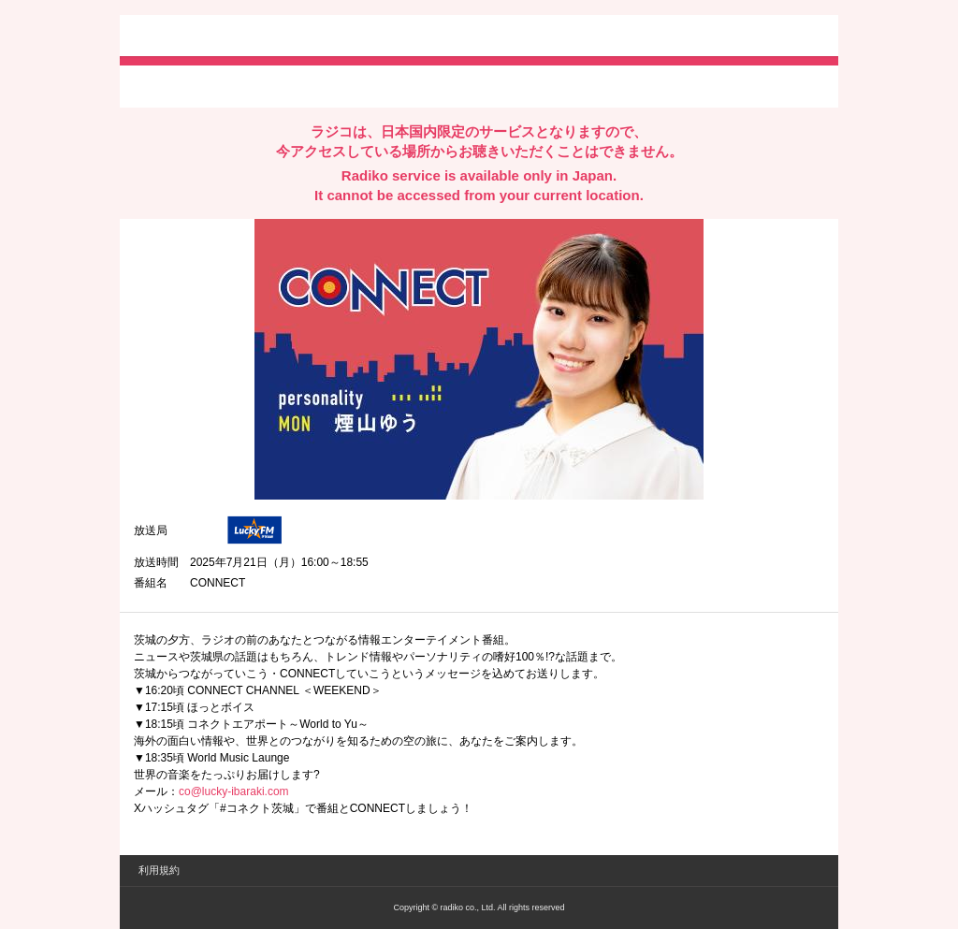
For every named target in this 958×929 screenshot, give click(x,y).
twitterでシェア (162, 85)
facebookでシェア (238, 85)
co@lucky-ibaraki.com (234, 791)
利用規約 (159, 870)
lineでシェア (324, 85)
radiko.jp (190, 37)
